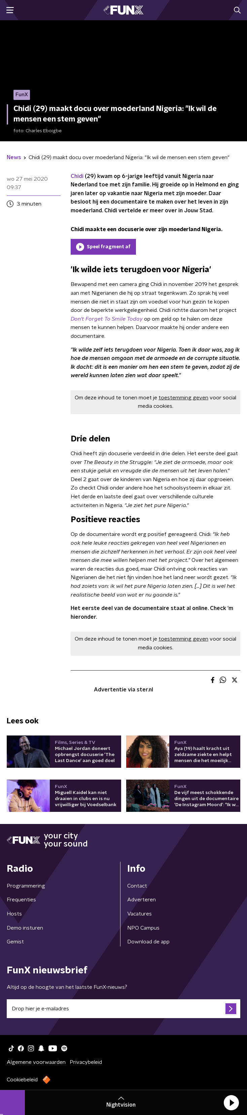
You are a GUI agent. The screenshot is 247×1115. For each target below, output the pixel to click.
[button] (231, 1102)
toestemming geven (183, 397)
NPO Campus (143, 928)
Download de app (148, 941)
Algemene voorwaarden (36, 1062)
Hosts (14, 913)
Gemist (15, 941)
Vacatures (139, 913)
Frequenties (21, 899)
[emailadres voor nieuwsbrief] (123, 1008)
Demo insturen (25, 928)
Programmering (26, 886)
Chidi (77, 176)
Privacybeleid (86, 1062)
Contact (137, 886)
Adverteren (141, 899)
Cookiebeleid (22, 1079)
